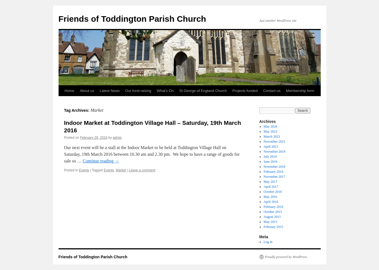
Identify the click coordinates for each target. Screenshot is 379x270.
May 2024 (270, 126)
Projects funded (244, 91)
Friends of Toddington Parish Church (132, 18)
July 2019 (270, 157)
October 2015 (273, 212)
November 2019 (274, 152)
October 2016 (273, 192)
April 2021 (271, 147)
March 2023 (272, 136)
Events (84, 170)
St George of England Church (203, 91)
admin (117, 138)
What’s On (165, 91)
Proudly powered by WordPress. (286, 257)
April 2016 (271, 202)
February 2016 (273, 207)
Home (69, 91)
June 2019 (270, 162)
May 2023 (270, 131)
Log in (268, 242)
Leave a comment (142, 170)
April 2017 (271, 187)
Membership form (300, 91)
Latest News (110, 91)
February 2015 (273, 227)
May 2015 (270, 222)
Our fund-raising (138, 91)
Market (121, 170)
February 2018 (273, 172)
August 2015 (272, 217)
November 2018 (274, 167)
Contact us (272, 91)
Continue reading (101, 161)
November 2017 (274, 177)
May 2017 (270, 182)
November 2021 (274, 141)
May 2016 (270, 197)
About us (87, 91)
